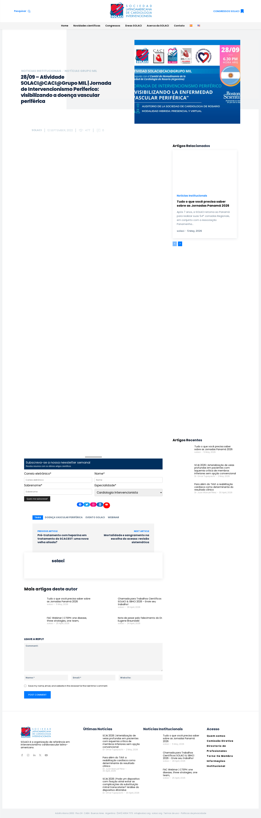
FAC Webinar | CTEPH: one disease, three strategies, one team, (67, 619)
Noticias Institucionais (41, 70)
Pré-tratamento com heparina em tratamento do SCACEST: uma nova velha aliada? (63, 538)
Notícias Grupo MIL (81, 70)
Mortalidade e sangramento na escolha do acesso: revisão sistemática (126, 538)
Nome (100, 474)
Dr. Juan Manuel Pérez (205, 492)
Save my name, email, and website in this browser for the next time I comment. (68, 685)
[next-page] (180, 243)
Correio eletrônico (37, 474)
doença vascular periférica (64, 517)
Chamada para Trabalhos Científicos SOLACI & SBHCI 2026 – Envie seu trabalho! (139, 601)
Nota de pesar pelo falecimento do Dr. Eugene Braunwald (140, 619)
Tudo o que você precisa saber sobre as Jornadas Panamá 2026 (68, 600)
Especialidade (105, 485)
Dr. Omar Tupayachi (204, 476)
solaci (37, 130)
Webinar (113, 517)
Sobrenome (33, 485)
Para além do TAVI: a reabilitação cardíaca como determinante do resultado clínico (213, 487)
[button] (23, 11)
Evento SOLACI (95, 517)
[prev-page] (175, 243)
